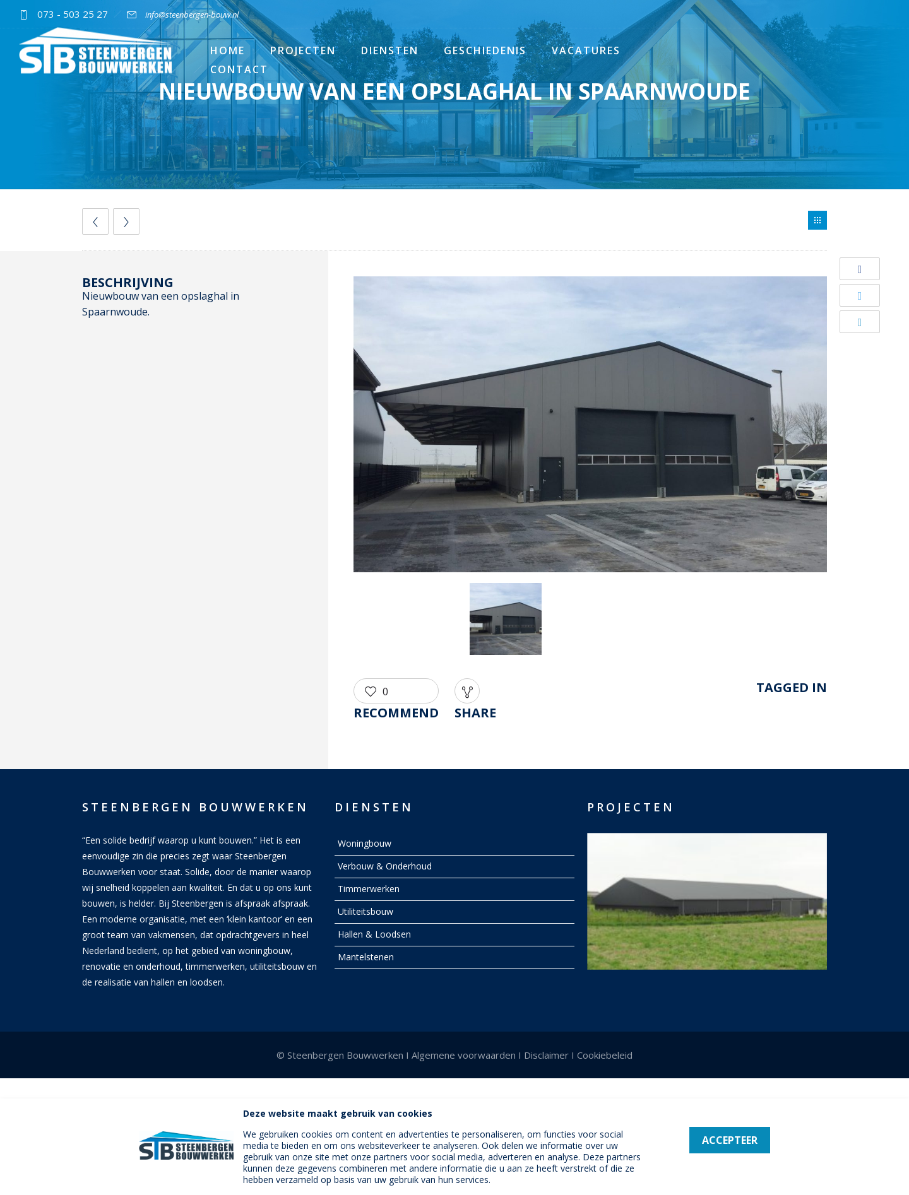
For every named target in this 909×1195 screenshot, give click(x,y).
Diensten (390, 50)
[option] (590, 426)
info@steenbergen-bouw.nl (192, 14)
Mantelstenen (366, 957)
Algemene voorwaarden (464, 1055)
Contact (239, 69)
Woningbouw (364, 843)
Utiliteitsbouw (365, 911)
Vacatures (586, 50)
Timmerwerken (369, 889)
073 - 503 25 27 (72, 14)
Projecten (303, 50)
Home (227, 50)
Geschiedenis (485, 50)
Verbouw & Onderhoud (385, 866)
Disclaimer (546, 1055)
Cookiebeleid (605, 1055)
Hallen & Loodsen (374, 934)
